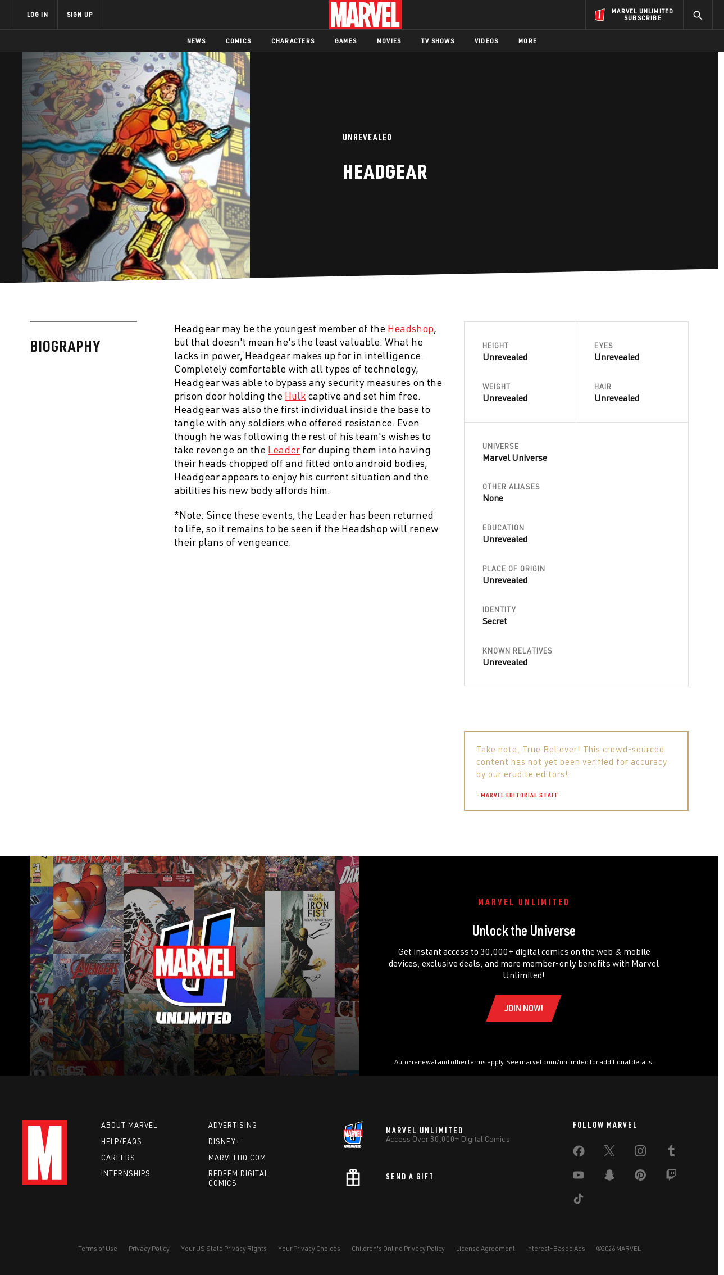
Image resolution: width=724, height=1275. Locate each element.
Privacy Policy (149, 1248)
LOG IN (37, 14)
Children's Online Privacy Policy (398, 1248)
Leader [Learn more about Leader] (284, 449)
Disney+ (224, 1141)
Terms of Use (97, 1248)
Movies (389, 41)
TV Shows (437, 41)
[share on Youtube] (578, 1177)
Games (346, 41)
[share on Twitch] (671, 1177)
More (527, 41)
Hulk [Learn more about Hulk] (295, 395)
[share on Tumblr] (671, 1153)
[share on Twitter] (609, 1153)
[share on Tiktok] (578, 1200)
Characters (293, 41)
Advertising (232, 1124)
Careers (118, 1157)
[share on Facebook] (579, 1153)
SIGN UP (80, 14)
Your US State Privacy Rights (224, 1248)
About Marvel (129, 1124)
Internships (126, 1173)
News (196, 41)
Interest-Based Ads (555, 1248)
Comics (238, 41)
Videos (486, 41)
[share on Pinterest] (640, 1177)
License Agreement (485, 1248)
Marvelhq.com (237, 1157)
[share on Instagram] (640, 1153)
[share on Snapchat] (609, 1177)
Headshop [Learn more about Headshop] (411, 328)
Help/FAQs (121, 1141)
